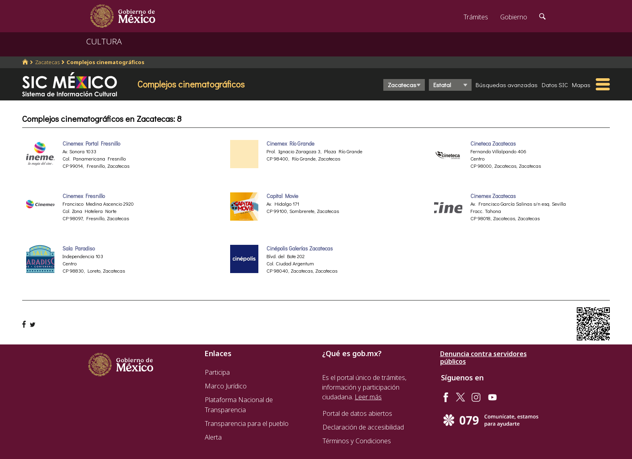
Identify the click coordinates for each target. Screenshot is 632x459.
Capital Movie (282, 196)
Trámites (476, 17)
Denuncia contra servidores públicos (483, 357)
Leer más (368, 396)
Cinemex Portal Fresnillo (91, 143)
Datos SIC (555, 85)
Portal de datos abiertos (357, 413)
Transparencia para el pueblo (247, 423)
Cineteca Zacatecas (493, 143)
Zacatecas (47, 62)
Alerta (213, 437)
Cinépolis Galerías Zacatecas (299, 248)
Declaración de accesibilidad (363, 427)
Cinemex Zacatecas (493, 196)
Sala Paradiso (78, 248)
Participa (217, 372)
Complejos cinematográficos (105, 62)
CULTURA (104, 41)
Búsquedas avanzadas (507, 85)
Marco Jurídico (226, 386)
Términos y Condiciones (356, 440)
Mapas (581, 85)
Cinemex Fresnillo (83, 196)
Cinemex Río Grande (290, 143)
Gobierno (513, 17)
